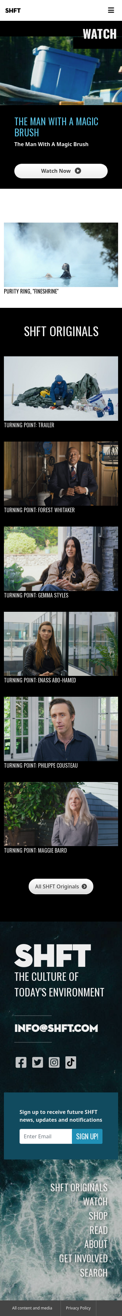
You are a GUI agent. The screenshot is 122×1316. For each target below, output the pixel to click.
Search (94, 1272)
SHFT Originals (79, 1187)
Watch (95, 1201)
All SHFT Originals (61, 886)
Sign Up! (87, 1136)
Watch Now (61, 170)
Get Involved (83, 1258)
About (96, 1244)
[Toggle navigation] (111, 10)
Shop (98, 1215)
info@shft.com (56, 1029)
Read (98, 1230)
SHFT (13, 10)
